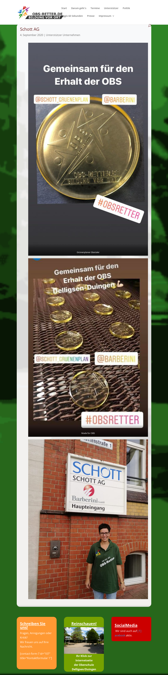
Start (64, 8)
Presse (90, 16)
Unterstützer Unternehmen (63, 35)
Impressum (105, 16)
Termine (95, 8)
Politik (126, 8)
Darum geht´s (78, 8)
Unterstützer (111, 8)
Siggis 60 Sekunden (72, 16)
